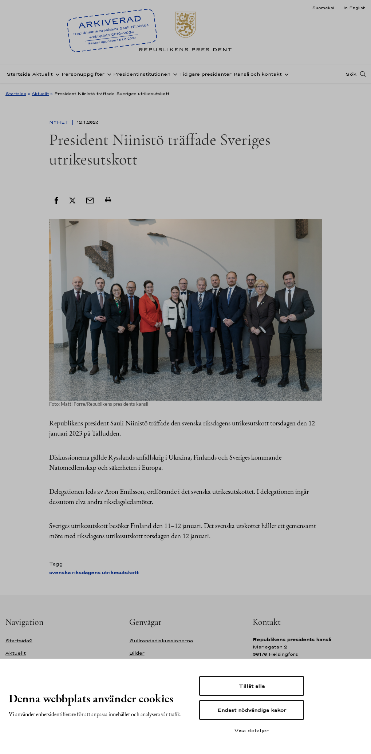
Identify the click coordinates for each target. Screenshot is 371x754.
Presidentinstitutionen (141, 74)
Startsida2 (18, 641)
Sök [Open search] (351, 74)
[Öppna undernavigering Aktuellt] (56, 74)
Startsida (18, 74)
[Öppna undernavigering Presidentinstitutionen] (173, 74)
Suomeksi (323, 7)
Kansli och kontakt (258, 74)
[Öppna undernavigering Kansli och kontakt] (285, 74)
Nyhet (59, 122)
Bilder (137, 653)
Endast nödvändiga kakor (251, 710)
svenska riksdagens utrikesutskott (94, 573)
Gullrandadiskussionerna (161, 641)
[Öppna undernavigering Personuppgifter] (107, 74)
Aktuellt (42, 74)
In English (354, 7)
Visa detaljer (251, 730)
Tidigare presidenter (205, 74)
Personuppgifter (83, 74)
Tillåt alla (252, 686)
